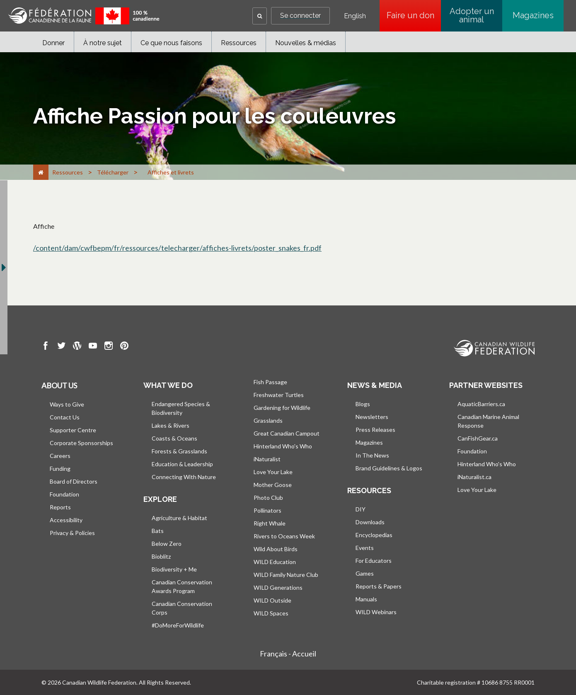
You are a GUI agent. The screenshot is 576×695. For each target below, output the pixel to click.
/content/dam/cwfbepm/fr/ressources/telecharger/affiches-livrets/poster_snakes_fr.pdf (177, 247)
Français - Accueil (288, 653)
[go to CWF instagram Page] (108, 346)
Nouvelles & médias (305, 43)
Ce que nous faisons (171, 43)
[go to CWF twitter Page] (61, 346)
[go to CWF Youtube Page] (93, 346)
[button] (259, 15)
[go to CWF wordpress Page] (77, 346)
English (355, 16)
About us (59, 385)
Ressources (239, 43)
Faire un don (414, 15)
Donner (53, 43)
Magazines (533, 15)
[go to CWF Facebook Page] (45, 346)
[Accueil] (40, 172)
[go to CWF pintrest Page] (124, 346)
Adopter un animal (472, 15)
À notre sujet (102, 43)
